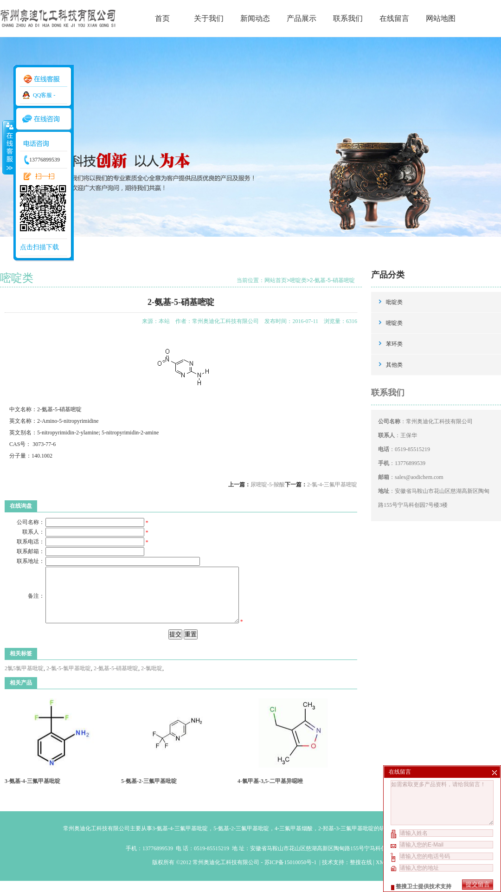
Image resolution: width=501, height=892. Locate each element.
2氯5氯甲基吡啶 (24, 679)
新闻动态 (255, 18)
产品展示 (301, 18)
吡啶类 (394, 302)
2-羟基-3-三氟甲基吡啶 (346, 839)
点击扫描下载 (39, 247)
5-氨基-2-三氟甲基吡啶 (149, 792)
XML (382, 873)
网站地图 (441, 18)
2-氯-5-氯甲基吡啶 (68, 679)
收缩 (7, 147)
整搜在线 (361, 873)
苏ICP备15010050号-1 (291, 873)
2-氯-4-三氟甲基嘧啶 (332, 484)
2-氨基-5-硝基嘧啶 (332, 280)
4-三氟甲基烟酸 (294, 839)
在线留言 (394, 18)
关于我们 (209, 18)
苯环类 (394, 344)
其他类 (394, 365)
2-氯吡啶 (151, 679)
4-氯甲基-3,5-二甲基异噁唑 (270, 792)
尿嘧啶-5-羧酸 (267, 484)
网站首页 (275, 280)
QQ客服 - (44, 95)
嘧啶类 (298, 280)
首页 (162, 18)
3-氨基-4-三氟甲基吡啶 (32, 792)
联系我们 (348, 18)
